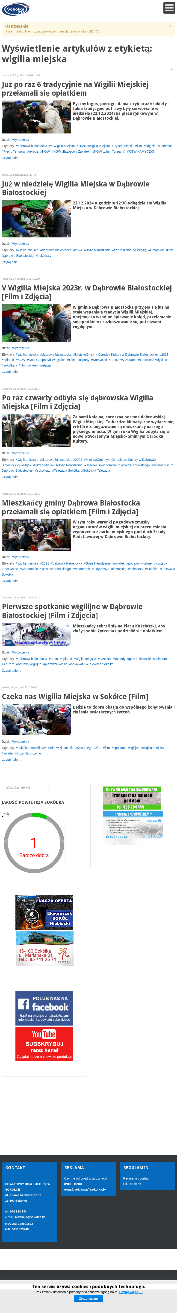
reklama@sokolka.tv (90, 1189)
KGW (46, 151)
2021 (45, 563)
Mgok (27, 465)
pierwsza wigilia (56, 664)
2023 (164, 354)
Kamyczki (100, 360)
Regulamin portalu (136, 1178)
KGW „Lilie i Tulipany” (109, 151)
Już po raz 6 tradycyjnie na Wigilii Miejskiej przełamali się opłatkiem (75, 89)
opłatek (8, 360)
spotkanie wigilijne (126, 748)
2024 (82, 146)
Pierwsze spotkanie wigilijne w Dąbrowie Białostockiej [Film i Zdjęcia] (72, 611)
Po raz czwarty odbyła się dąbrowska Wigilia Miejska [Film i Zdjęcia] (77, 402)
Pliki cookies (132, 1184)
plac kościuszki (139, 659)
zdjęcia (151, 146)
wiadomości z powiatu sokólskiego (125, 465)
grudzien (95, 748)
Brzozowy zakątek (123, 360)
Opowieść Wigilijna (153, 360)
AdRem (8, 664)
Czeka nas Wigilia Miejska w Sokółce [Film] (75, 696)
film (139, 146)
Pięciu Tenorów (14, 151)
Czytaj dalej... (11, 158)
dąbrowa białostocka (32, 146)
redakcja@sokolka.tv (30, 1217)
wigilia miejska (99, 146)
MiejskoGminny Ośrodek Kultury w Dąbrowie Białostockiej (116, 354)
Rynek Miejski (123, 146)
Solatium (160, 659)
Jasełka (91, 465)
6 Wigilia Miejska (63, 146)
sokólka (23, 748)
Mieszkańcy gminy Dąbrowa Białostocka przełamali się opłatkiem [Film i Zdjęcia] (71, 507)
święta (8, 753)
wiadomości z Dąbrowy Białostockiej (100, 569)
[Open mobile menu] (169, 8)
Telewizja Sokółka (67, 470)
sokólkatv (44, 255)
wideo (33, 365)
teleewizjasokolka (61, 748)
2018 (54, 659)
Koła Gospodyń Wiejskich (47, 360)
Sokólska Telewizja (96, 470)
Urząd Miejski (44, 465)
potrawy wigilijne (140, 563)
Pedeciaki (166, 146)
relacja (33, 151)
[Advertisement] (44, 1112)
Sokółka (153, 569)
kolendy (119, 659)
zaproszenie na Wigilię (130, 250)
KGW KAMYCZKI (141, 151)
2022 (78, 459)
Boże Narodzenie (98, 250)
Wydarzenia (20, 140)
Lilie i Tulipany (79, 360)
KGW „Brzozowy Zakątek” (72, 151)
